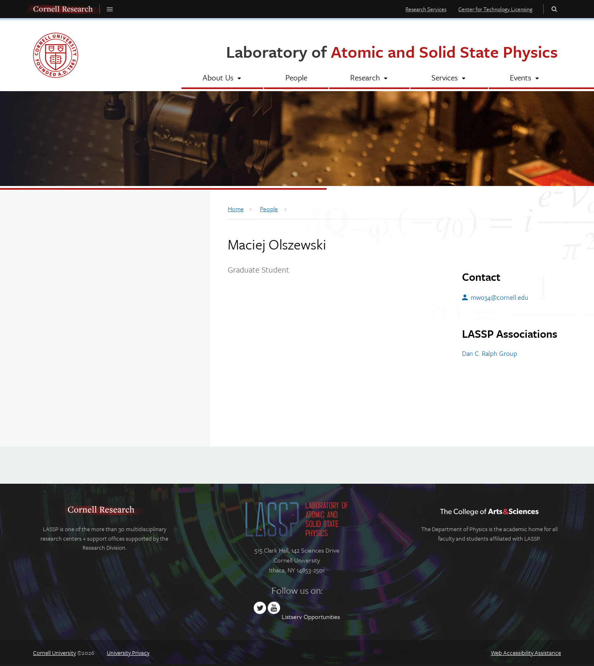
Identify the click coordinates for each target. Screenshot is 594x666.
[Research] (369, 78)
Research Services (425, 9)
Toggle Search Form (554, 8)
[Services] (449, 78)
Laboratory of (392, 51)
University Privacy (128, 652)
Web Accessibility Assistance (526, 652)
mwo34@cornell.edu (499, 297)
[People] (296, 78)
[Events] (525, 78)
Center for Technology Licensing (495, 9)
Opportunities (322, 616)
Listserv (292, 616)
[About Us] (222, 78)
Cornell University (54, 652)
